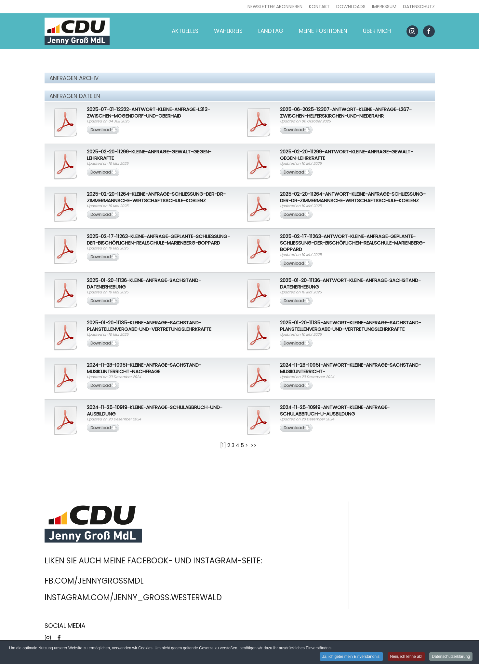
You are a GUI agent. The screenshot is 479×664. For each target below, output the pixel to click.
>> (254, 445)
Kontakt (319, 6)
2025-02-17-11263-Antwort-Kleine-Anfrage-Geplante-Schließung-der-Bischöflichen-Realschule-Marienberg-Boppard (352, 243)
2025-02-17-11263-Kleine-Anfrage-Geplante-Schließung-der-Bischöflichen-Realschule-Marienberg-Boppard (158, 239)
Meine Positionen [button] (323, 31)
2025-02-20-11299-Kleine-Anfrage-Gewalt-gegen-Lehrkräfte (149, 155)
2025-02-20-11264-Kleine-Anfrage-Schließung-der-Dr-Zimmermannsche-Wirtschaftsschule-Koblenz (156, 197)
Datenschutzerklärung (451, 657)
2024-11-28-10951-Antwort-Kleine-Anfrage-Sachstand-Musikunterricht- (350, 368)
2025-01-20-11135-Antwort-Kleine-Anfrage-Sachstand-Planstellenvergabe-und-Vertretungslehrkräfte (350, 325)
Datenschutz (419, 6)
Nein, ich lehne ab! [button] (406, 657)
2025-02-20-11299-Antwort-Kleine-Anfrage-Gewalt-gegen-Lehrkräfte (346, 155)
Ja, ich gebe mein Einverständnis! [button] (351, 657)
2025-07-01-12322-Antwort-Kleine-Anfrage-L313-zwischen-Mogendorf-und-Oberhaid (148, 112)
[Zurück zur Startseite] (77, 31)
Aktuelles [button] (185, 31)
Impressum (384, 6)
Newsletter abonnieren (274, 6)
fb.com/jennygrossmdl (94, 580)
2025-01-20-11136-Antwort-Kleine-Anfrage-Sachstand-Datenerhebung (350, 283)
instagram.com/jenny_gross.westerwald (133, 597)
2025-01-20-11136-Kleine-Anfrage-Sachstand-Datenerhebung (144, 283)
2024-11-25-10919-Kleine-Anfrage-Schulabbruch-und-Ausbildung (154, 410)
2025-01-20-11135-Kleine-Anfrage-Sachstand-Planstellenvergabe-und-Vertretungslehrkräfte (149, 325)
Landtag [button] (270, 31)
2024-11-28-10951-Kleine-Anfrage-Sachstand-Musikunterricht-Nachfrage (144, 368)
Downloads (351, 6)
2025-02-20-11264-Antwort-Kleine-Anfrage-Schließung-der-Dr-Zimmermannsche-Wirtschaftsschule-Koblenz (353, 197)
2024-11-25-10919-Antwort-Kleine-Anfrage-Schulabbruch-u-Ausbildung (335, 410)
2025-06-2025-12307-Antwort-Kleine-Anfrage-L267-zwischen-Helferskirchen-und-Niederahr (346, 112)
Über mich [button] (377, 31)
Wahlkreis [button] (228, 31)
